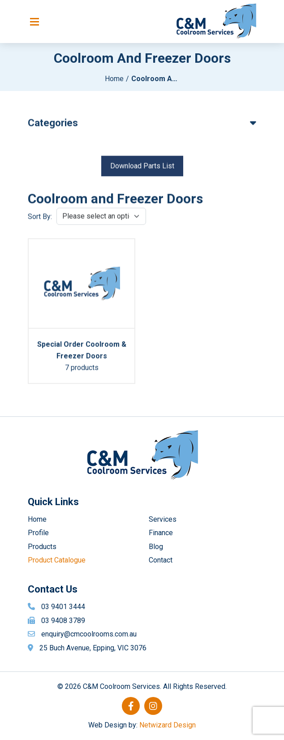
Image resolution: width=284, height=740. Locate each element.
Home (114, 78)
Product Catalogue (57, 560)
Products (42, 546)
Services (162, 519)
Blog (156, 546)
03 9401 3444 (63, 606)
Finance (161, 532)
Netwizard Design (167, 725)
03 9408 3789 (63, 620)
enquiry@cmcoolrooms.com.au (89, 634)
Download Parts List (142, 168)
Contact (160, 560)
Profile (38, 532)
